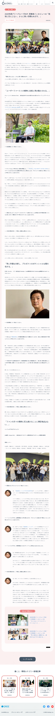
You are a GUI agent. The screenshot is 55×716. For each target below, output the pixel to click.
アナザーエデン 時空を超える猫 (12, 107)
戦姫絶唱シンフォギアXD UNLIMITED (24, 490)
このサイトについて (29, 712)
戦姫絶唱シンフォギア (28, 526)
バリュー (29, 63)
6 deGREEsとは (5, 712)
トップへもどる (27, 659)
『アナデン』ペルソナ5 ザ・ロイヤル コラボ (38, 168)
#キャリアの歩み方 (10, 20)
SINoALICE (14, 336)
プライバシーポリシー (16, 712)
